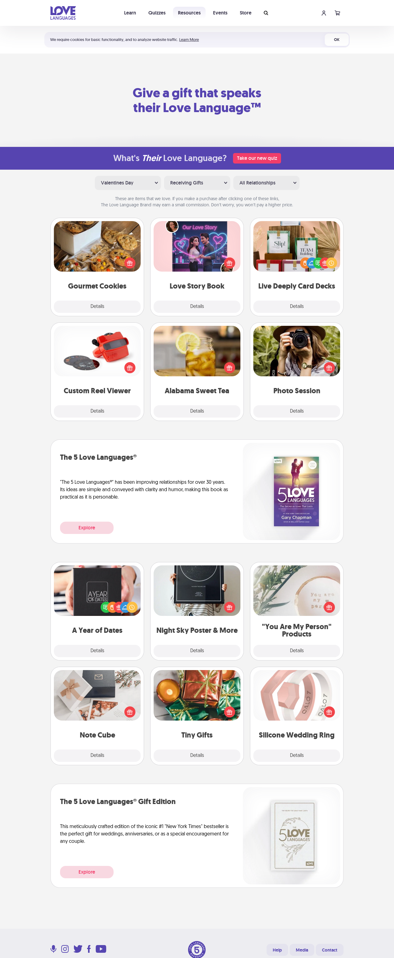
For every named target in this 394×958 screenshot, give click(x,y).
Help (277, 950)
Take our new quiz (257, 158)
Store (245, 13)
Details (97, 306)
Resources (189, 13)
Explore (86, 527)
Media (302, 950)
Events (220, 13)
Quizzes (157, 13)
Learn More (189, 39)
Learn (130, 13)
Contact (329, 950)
